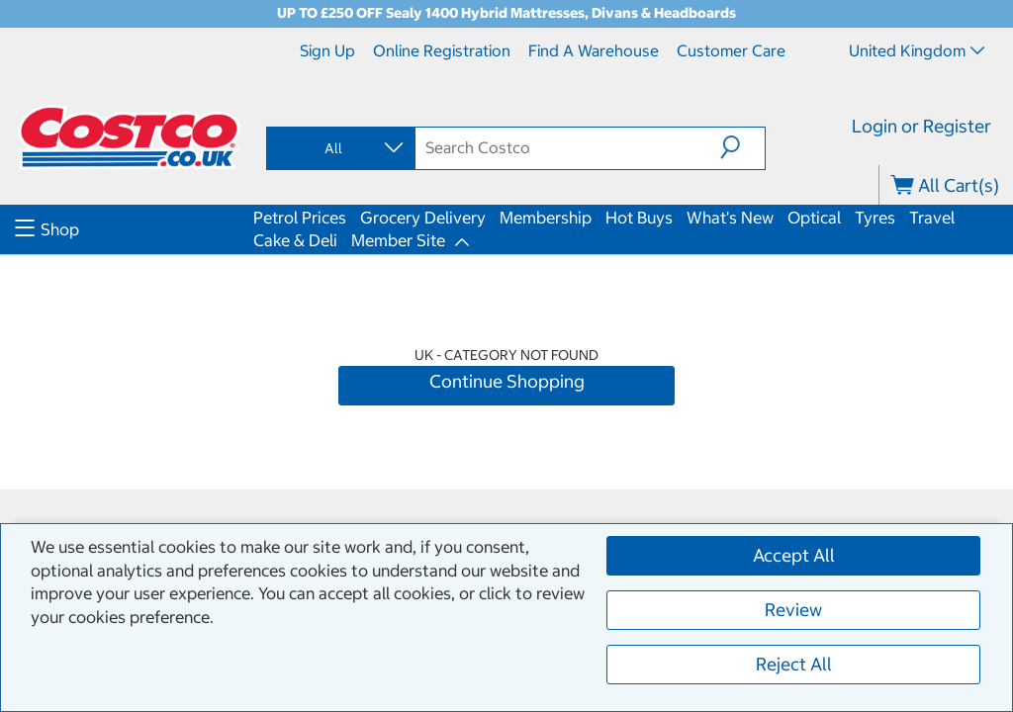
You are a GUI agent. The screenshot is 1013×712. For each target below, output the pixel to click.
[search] (567, 147)
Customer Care (731, 50)
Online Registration (441, 50)
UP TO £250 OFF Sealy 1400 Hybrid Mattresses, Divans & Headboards (506, 13)
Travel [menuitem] (932, 217)
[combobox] (339, 148)
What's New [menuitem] (730, 217)
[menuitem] (131, 229)
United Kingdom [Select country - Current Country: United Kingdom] (916, 50)
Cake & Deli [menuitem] (295, 240)
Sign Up (327, 50)
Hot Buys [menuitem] (639, 217)
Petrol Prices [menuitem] (299, 217)
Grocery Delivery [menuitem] (423, 217)
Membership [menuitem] (546, 217)
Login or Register (921, 126)
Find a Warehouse (593, 50)
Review (793, 609)
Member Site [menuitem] (398, 240)
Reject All (794, 664)
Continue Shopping (507, 381)
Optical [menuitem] (814, 217)
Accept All (794, 555)
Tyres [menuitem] (875, 217)
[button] (742, 147)
